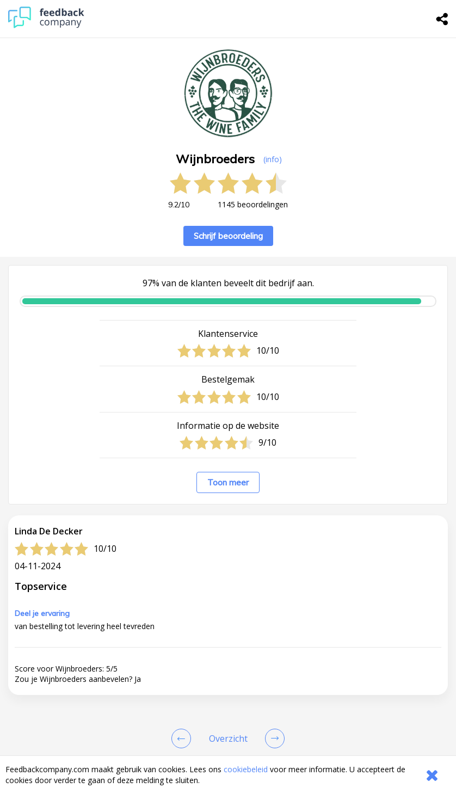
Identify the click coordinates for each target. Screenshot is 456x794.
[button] (228, 692)
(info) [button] (272, 159)
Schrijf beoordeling (228, 236)
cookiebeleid (246, 769)
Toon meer (228, 482)
